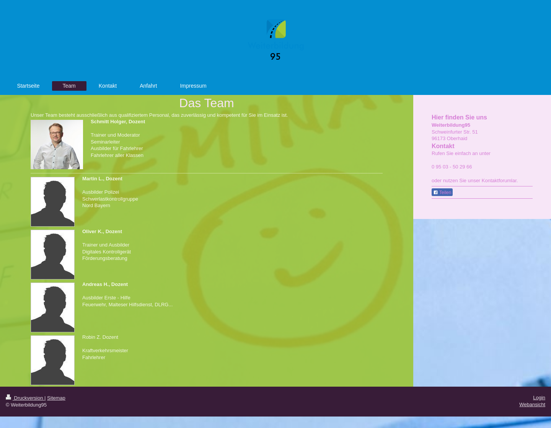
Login (539, 397)
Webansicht (532, 404)
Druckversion (25, 398)
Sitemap (56, 398)
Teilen (442, 192)
